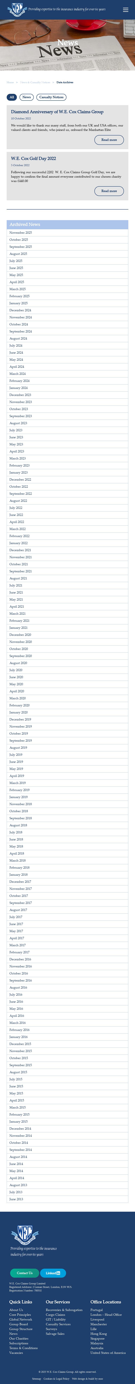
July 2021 (15, 585)
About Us (16, 1310)
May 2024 (16, 360)
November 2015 (20, 1051)
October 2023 (18, 409)
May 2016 (16, 1009)
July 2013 (15, 1192)
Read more (109, 140)
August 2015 (18, 1072)
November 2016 (20, 966)
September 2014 (20, 1150)
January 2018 (18, 875)
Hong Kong (99, 1334)
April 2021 (16, 606)
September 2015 (20, 1065)
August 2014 (18, 1157)
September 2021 (20, 571)
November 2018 (20, 804)
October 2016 (18, 973)
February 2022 (19, 536)
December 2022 (20, 479)
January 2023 (18, 472)
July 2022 (15, 508)
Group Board (18, 1324)
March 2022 (17, 529)
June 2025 (16, 268)
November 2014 (20, 1136)
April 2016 (16, 1016)
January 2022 (18, 543)
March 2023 (17, 458)
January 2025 (18, 303)
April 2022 (16, 522)
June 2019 (16, 762)
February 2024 (19, 381)
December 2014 (20, 1129)
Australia (97, 1348)
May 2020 (16, 684)
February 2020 (19, 705)
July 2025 (15, 261)
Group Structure (21, 1329)
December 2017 (20, 882)
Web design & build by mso (87, 1379)
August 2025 (18, 254)
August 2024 (18, 338)
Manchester (99, 1324)
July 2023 (15, 430)
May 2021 (16, 599)
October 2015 (18, 1058)
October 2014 (18, 1143)
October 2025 (18, 240)
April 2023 (16, 451)
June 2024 (16, 353)
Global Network (20, 1319)
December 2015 (20, 1044)
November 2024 (20, 317)
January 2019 (18, 797)
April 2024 (16, 367)
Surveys (51, 1329)
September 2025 (20, 247)
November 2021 (20, 557)
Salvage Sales (55, 1334)
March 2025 (17, 289)
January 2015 (18, 1121)
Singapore (98, 1338)
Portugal (97, 1310)
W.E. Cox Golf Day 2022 (33, 159)
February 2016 (19, 1030)
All (12, 97)
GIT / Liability (56, 1319)
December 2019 (20, 719)
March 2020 (17, 698)
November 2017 (20, 889)
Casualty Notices (51, 97)
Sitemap (36, 1379)
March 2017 (17, 945)
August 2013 (18, 1185)
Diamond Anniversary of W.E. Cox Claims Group (57, 112)
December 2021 (20, 550)
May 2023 (16, 444)
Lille (94, 1329)
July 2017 (15, 917)
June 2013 (16, 1199)
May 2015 (16, 1093)
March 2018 (17, 860)
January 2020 (18, 712)
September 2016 (20, 980)
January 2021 (18, 628)
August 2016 (18, 987)
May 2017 (16, 931)
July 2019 (15, 755)
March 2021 (17, 614)
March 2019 (17, 783)
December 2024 (20, 310)
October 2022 (18, 487)
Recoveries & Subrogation (64, 1310)
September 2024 (20, 331)
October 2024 (18, 324)
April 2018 (16, 853)
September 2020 (20, 656)
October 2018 (18, 811)
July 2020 (15, 670)
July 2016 (15, 995)
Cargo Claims (55, 1315)
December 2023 (20, 395)
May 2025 (16, 275)
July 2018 (15, 832)
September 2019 (20, 741)
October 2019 (18, 733)
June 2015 (16, 1086)
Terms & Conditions (23, 1348)
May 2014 (16, 1171)
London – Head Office (106, 1315)
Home (10, 82)
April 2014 (16, 1178)
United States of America (108, 1353)
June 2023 (16, 437)
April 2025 (16, 282)
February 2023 (19, 465)
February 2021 (19, 621)
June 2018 (16, 839)
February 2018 (19, 868)
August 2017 (18, 910)
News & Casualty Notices (35, 82)
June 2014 (16, 1164)
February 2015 (19, 1114)
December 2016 (20, 959)
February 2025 (19, 296)
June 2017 (16, 924)
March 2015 (17, 1107)
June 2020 (16, 677)
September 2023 (20, 416)
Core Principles (20, 1315)
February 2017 (19, 952)
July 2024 (15, 345)
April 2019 (16, 776)
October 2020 (18, 649)
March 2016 (17, 1023)
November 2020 (20, 642)
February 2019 (19, 790)
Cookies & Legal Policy (56, 1379)
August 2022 (18, 501)
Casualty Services (58, 1324)
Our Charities (18, 1338)
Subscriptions (18, 1343)
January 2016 (18, 1037)
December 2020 (20, 635)
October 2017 (18, 896)
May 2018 (16, 846)
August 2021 (18, 578)
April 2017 (16, 938)
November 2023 (20, 402)
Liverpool (97, 1319)
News (26, 97)
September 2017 (20, 903)
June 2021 (16, 592)
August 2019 (18, 748)
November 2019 (20, 726)
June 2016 (16, 1002)
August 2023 (18, 423)
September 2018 (20, 818)
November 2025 (20, 233)
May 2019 (16, 769)
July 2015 (15, 1079)
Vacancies (16, 1353)
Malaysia (97, 1343)
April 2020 (16, 691)
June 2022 (16, 515)
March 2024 (17, 374)
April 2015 (16, 1100)
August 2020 (18, 663)
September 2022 (20, 494)
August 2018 (18, 825)
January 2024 (18, 388)
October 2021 (18, 564)
